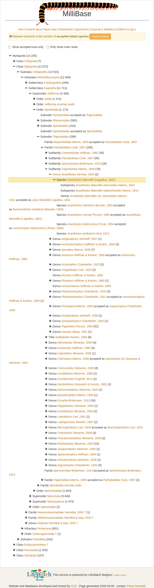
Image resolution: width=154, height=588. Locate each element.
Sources (96, 29)
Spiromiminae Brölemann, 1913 (81, 163)
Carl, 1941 (71, 416)
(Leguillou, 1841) (91, 179)
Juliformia (53, 93)
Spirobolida (51, 109)
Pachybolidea (61, 115)
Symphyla (30, 555)
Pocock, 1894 (77, 326)
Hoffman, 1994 (76, 454)
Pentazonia (44, 528)
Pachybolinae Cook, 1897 (77, 158)
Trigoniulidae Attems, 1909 (70, 480)
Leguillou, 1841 (51, 200)
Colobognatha (52, 82)
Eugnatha (50, 88)
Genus (56, 174)
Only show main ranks (62, 47)
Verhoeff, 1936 (79, 315)
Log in (132, 29)
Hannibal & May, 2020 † (57, 523)
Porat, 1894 (90, 224)
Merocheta (53, 496)
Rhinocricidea (61, 120)
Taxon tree (49, 29)
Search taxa (33, 29)
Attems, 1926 (73, 358)
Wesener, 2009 (74, 342)
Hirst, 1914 (88, 233)
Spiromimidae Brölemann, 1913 (73, 470)
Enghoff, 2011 (75, 378)
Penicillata (39, 539)
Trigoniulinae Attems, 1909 (78, 169)
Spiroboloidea (61, 131)
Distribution (66, 29)
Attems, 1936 (75, 395)
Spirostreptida (53, 490)
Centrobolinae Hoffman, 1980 (79, 152)
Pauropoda (31, 550)
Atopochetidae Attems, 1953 (70, 142)
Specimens (82, 29)
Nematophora (55, 501)
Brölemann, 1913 (73, 400)
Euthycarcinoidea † (36, 544)
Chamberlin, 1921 (83, 296)
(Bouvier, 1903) (38, 209)
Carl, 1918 (76, 269)
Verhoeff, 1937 (79, 238)
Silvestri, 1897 (75, 422)
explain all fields (100, 36)
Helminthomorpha (48, 77)
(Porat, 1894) (38, 228)
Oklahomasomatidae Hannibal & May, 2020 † (65, 517)
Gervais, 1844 (77, 174)
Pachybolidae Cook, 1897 (121, 142)
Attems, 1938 (76, 249)
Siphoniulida (48, 507)
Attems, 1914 (105, 185)
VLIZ (74, 586)
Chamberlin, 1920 (80, 264)
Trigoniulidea (94, 115)
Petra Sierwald (136, 586)
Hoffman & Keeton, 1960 (88, 244)
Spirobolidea (60, 125)
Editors (121, 29)
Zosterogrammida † (44, 533)
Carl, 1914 (125, 427)
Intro (21, 29)
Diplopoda (30, 66)
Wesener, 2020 (77, 389)
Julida (48, 98)
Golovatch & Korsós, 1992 (82, 384)
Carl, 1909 (74, 427)
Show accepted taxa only (25, 47)
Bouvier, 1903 (90, 205)
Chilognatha (40, 72)
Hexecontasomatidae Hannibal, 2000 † (61, 512)
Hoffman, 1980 (74, 348)
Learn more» (120, 575)
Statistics (109, 29)
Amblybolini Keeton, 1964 (71, 337)
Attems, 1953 (77, 306)
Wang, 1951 (74, 331)
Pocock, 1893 (88, 214)
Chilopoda (30, 61)
